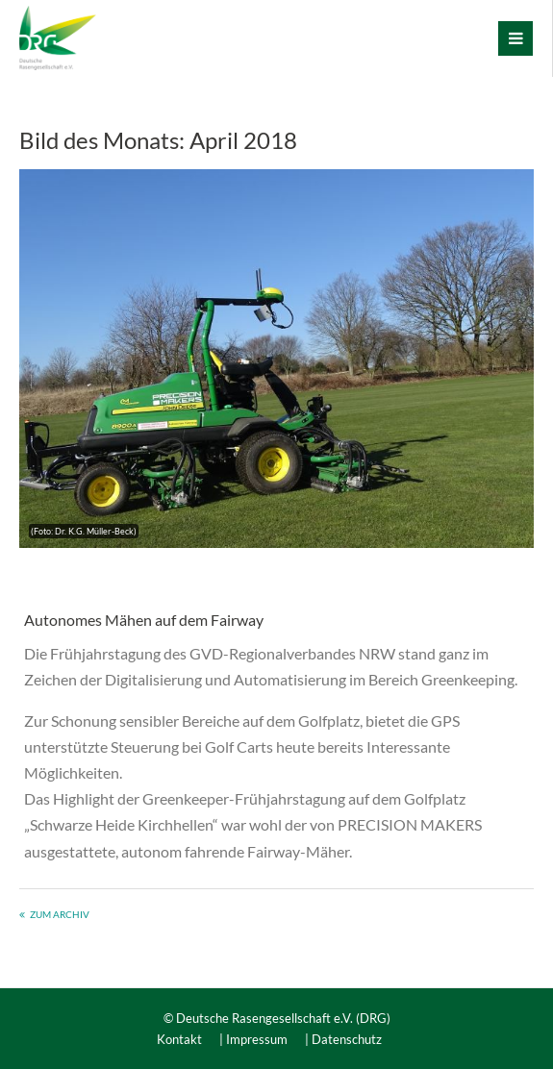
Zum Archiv (59, 914)
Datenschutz (347, 1039)
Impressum (257, 1039)
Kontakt (179, 1039)
